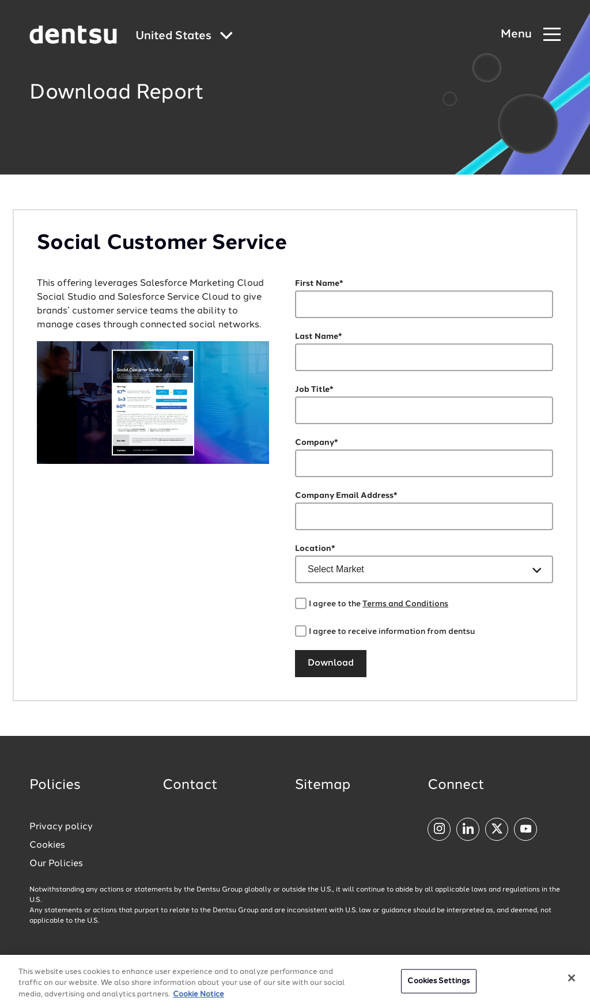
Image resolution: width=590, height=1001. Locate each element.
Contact (190, 785)
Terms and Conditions (405, 604)
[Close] (571, 982)
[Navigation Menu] (531, 35)
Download (331, 663)
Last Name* (318, 337)
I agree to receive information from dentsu (392, 632)
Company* (316, 443)
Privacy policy (61, 827)
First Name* (319, 283)
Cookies (47, 845)
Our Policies (56, 863)
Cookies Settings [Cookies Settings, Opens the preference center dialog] (438, 985)
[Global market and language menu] (184, 36)
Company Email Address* (346, 496)
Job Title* (314, 390)
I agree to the (378, 604)
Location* (315, 549)
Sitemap (322, 785)
